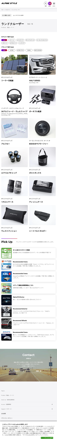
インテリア (21, 43)
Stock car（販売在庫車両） (8, 400)
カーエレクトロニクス (42, 40)
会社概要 (3, 413)
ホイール (12, 40)
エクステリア (20, 40)
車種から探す (7, 15)
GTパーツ (5, 43)
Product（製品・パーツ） (7, 395)
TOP (2, 9)
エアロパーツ (13, 43)
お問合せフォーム (18, 371)
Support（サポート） (6, 409)
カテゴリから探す (19, 15)
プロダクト (7, 9)
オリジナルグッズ (30, 40)
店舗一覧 (38, 371)
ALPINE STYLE (20, 50)
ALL (4, 40)
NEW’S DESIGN (37, 50)
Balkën (29, 50)
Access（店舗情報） (6, 404)
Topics (3, 391)
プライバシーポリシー (7, 418)
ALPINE (11, 50)
